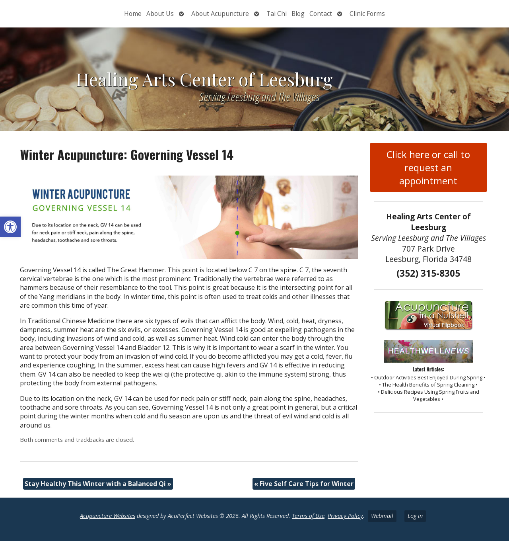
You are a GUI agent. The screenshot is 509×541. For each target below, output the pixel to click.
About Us (160, 13)
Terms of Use (308, 516)
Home (133, 13)
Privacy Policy (345, 516)
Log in (415, 516)
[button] (10, 227)
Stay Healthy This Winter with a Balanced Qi (98, 483)
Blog (298, 13)
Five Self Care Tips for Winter (304, 483)
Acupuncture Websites (107, 516)
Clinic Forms (367, 13)
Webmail (382, 516)
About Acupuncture (220, 13)
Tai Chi (276, 13)
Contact (320, 13)
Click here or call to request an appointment (428, 167)
